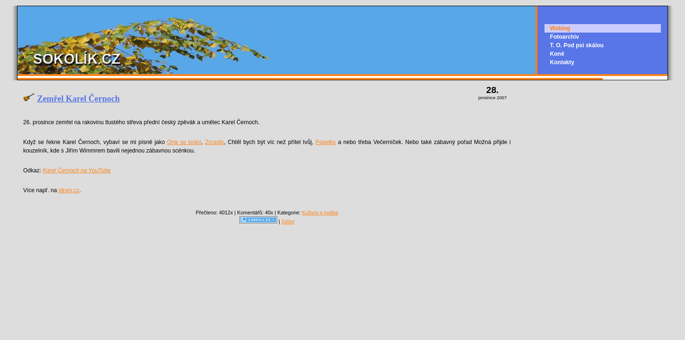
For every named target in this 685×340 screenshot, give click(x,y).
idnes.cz (69, 190)
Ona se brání (184, 142)
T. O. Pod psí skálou (577, 45)
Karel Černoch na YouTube (77, 170)
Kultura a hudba (320, 212)
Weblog (560, 28)
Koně (557, 54)
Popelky (326, 142)
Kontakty (562, 62)
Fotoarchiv (564, 37)
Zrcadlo (214, 142)
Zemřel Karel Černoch (78, 98)
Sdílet (288, 221)
